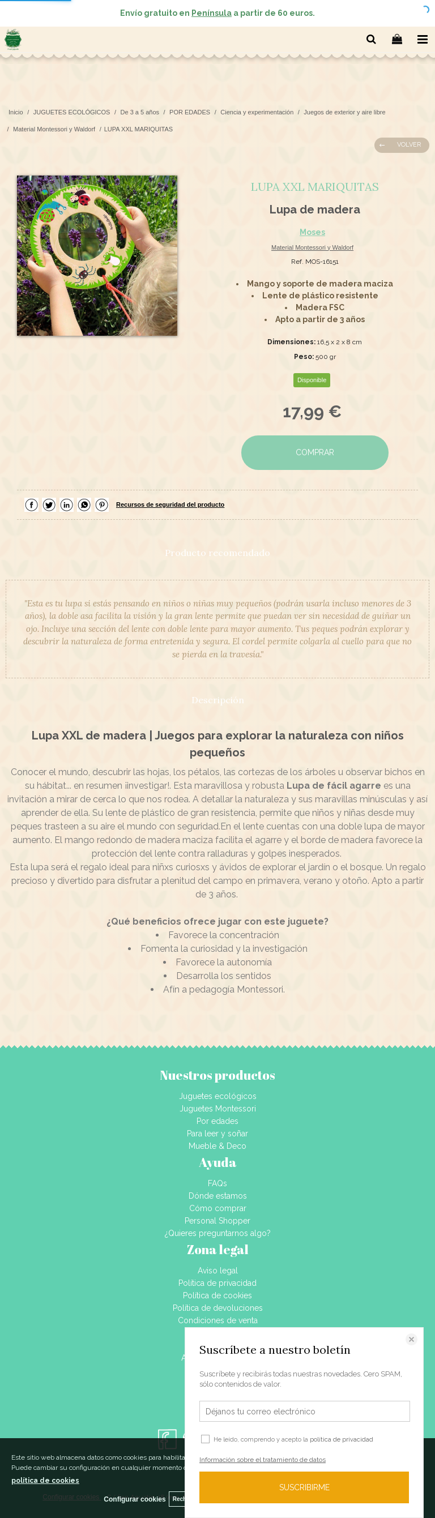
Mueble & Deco (217, 1146)
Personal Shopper (217, 1220)
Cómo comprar (217, 1208)
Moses (312, 232)
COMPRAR (315, 452)
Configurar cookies (134, 1499)
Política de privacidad (217, 1283)
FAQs (217, 1183)
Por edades (217, 1121)
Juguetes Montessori (218, 1108)
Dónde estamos (218, 1195)
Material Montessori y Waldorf (312, 247)
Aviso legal (218, 1270)
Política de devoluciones (218, 1307)
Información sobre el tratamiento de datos (262, 1460)
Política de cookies (217, 1295)
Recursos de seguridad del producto (170, 504)
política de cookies (45, 1481)
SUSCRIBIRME (304, 1487)
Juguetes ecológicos (218, 1096)
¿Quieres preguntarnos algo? (218, 1233)
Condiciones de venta (218, 1320)
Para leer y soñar (217, 1133)
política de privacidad (341, 1439)
